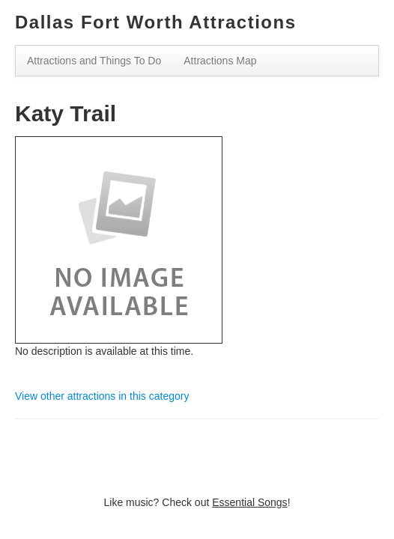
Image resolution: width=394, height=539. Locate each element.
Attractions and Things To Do (94, 61)
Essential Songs (249, 502)
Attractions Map (220, 61)
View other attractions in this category (102, 396)
